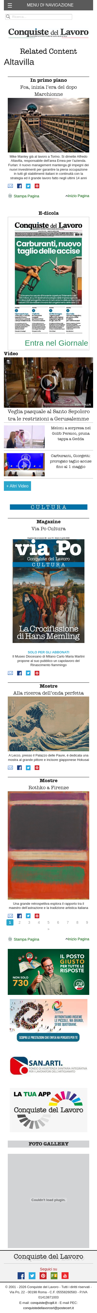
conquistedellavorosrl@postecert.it (48, 1308)
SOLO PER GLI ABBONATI (48, 652)
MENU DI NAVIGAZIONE (50, 5)
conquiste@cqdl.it (44, 1303)
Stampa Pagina (23, 196)
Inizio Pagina (77, 196)
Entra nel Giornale (56, 342)
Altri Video (17, 486)
